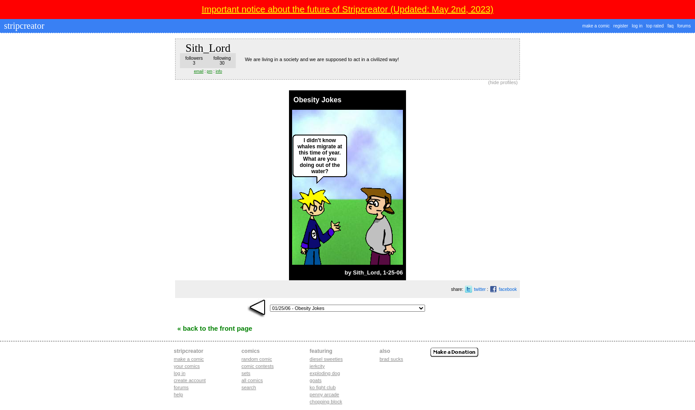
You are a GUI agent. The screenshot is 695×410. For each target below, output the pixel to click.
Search (249, 387)
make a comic (596, 25)
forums (684, 25)
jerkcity (317, 366)
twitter (480, 289)
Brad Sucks (391, 359)
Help (178, 394)
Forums (181, 387)
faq (671, 25)
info (218, 71)
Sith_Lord (366, 272)
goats (316, 380)
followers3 (194, 61)
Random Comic (257, 359)
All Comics (252, 380)
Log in (179, 373)
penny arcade (325, 394)
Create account (190, 380)
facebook (508, 289)
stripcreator (23, 26)
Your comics (187, 366)
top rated (655, 25)
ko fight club (323, 387)
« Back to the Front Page (214, 328)
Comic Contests (258, 366)
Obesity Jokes (317, 100)
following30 (222, 61)
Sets (246, 373)
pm (209, 71)
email (198, 71)
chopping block (326, 401)
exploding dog (325, 373)
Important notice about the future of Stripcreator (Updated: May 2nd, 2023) (347, 9)
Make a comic (189, 359)
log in (637, 25)
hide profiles (503, 82)
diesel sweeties (326, 359)
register (620, 25)
